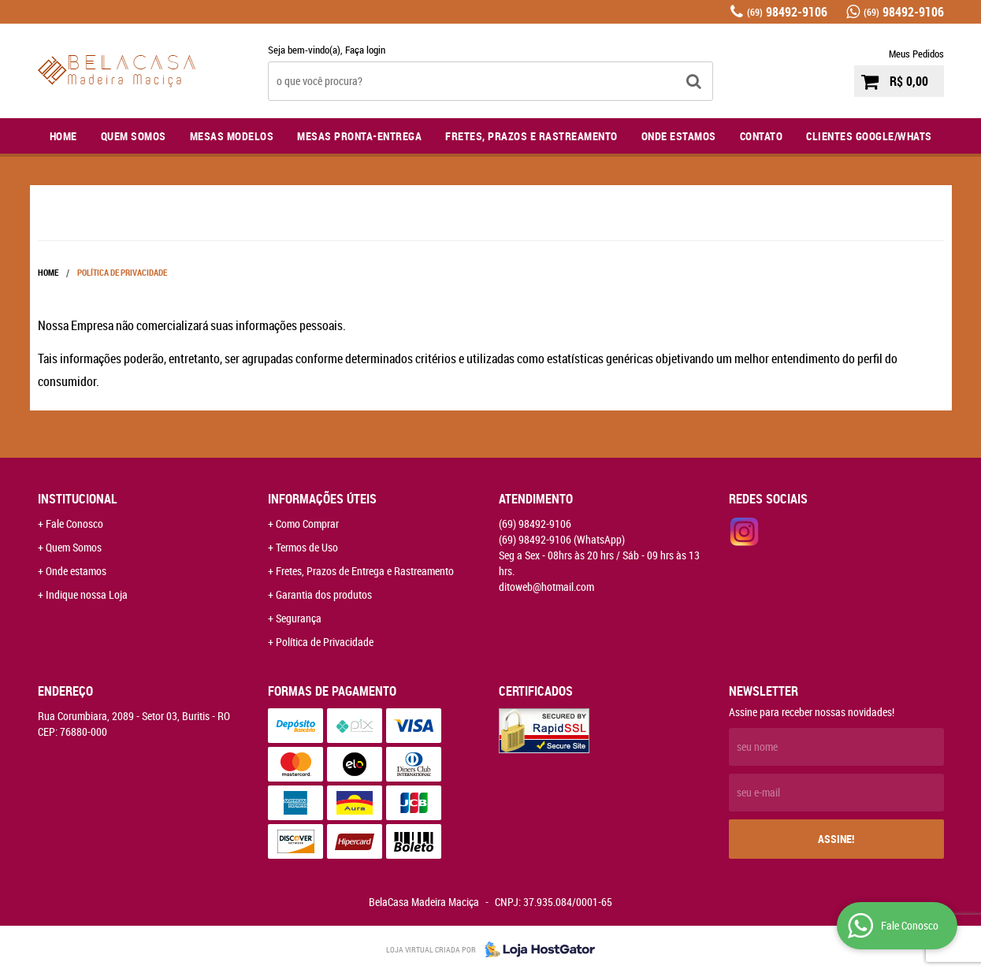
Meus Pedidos (916, 53)
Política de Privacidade (324, 641)
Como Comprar (307, 523)
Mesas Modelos (232, 135)
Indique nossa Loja (87, 594)
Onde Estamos (678, 135)
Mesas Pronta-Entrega (359, 135)
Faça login (365, 50)
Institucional (77, 498)
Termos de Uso (307, 547)
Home (63, 135)
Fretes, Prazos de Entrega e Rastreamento (365, 570)
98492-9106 (787, 11)
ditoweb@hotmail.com (546, 586)
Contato (761, 135)
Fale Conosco (74, 523)
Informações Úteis (322, 498)
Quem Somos (133, 135)
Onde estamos (76, 570)
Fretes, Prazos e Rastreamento (531, 135)
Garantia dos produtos (324, 594)
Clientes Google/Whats (869, 135)
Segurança (298, 618)
